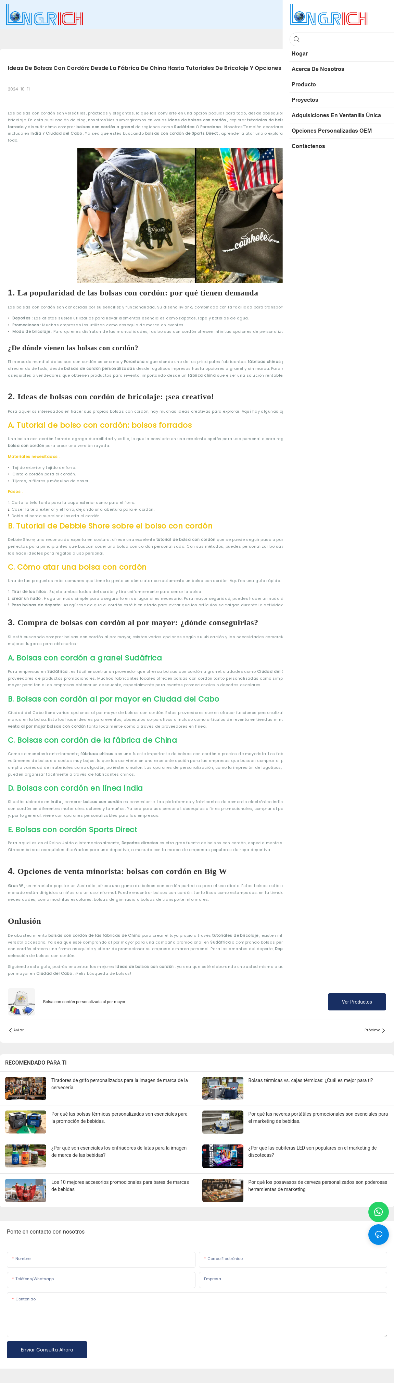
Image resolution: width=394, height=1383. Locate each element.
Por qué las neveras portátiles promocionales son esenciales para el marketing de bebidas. (318, 1117)
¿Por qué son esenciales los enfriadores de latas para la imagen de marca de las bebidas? (119, 1151)
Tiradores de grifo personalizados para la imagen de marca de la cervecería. (119, 1084)
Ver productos (357, 1002)
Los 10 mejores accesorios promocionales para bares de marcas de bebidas (120, 1185)
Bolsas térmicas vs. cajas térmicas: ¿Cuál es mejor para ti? (311, 1080)
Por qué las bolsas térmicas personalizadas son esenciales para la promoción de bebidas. (119, 1117)
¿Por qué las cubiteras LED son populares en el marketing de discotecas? (313, 1151)
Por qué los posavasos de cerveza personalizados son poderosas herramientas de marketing (318, 1185)
